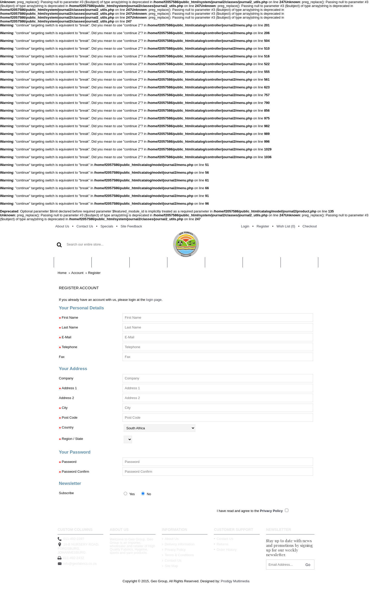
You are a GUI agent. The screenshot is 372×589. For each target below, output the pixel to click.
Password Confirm (75, 471)
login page (154, 300)
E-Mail (66, 337)
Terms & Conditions (178, 555)
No (146, 494)
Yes (129, 494)
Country (68, 427)
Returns (221, 544)
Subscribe (66, 493)
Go (307, 565)
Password (69, 462)
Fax (62, 357)
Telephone (69, 347)
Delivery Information (178, 544)
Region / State (72, 439)
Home (62, 273)
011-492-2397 (71, 539)
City (64, 408)
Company (66, 378)
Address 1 (69, 388)
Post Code (70, 417)
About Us (170, 539)
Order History (225, 550)
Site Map (170, 566)
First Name (70, 317)
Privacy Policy (174, 550)
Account (77, 273)
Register (94, 273)
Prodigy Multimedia (235, 581)
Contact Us (171, 560)
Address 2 (66, 398)
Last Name (70, 327)
